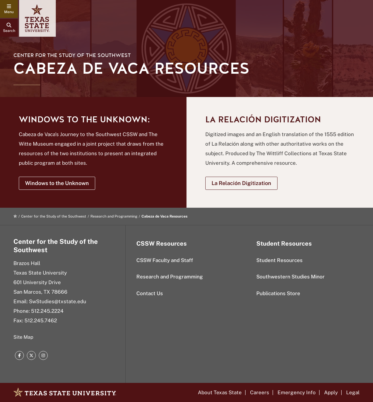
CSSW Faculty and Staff (164, 260)
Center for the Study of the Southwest (72, 55)
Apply (331, 392)
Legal (353, 392)
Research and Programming (113, 216)
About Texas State (220, 392)
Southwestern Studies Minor (290, 277)
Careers (259, 392)
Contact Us (149, 293)
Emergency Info (297, 392)
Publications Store (278, 293)
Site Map (23, 337)
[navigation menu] (9, 9)
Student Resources (279, 260)
